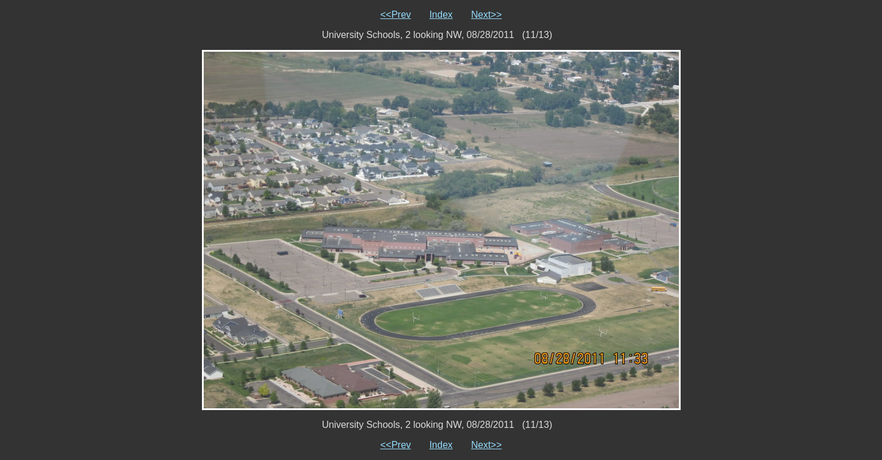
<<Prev (395, 15)
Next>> (486, 15)
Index (441, 15)
